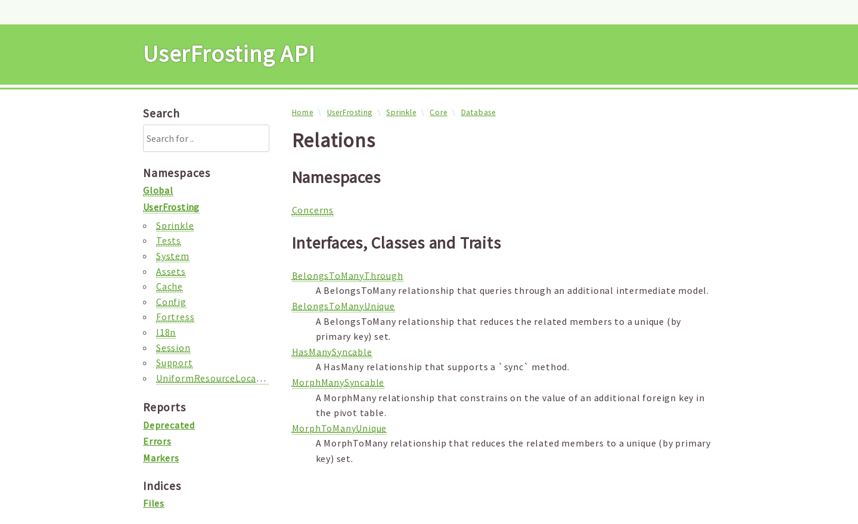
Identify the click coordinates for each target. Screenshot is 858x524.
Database (478, 112)
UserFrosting (350, 112)
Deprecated (169, 425)
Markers (161, 458)
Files (153, 503)
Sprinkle (401, 112)
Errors (157, 441)
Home (302, 112)
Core (438, 112)
